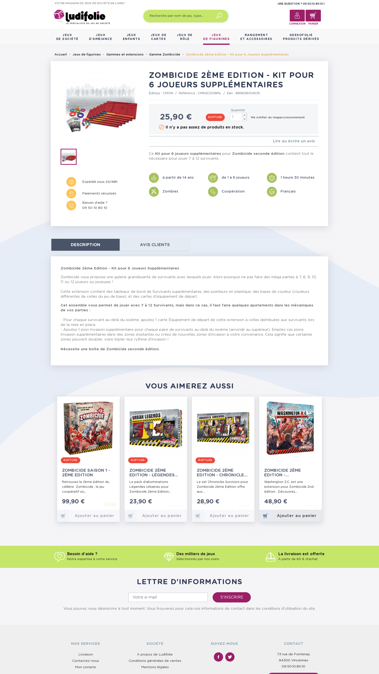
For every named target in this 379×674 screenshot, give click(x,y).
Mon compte (85, 667)
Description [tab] (85, 245)
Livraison (85, 654)
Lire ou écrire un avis (294, 141)
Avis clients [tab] (155, 245)
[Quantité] (238, 117)
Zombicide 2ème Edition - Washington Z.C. (284, 472)
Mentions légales (155, 667)
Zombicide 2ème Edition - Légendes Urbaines (152, 472)
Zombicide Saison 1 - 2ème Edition (86, 472)
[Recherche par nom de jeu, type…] (185, 16)
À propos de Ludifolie (155, 654)
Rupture (215, 117)
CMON (168, 93)
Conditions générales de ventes (155, 661)
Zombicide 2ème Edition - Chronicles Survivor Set (222, 472)
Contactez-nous (85, 661)
